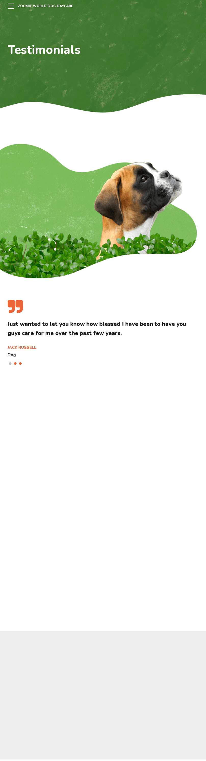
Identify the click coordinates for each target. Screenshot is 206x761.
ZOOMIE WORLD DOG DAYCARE (47, 6)
